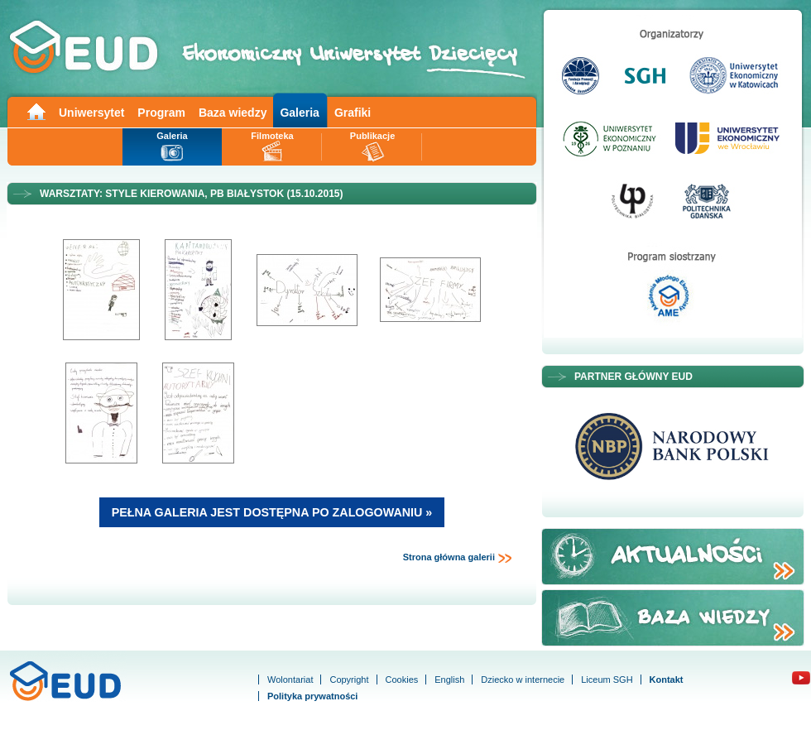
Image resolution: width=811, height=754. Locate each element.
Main (35, 110)
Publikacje (372, 136)
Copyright (348, 679)
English (449, 679)
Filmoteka (272, 136)
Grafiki (352, 112)
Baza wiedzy (232, 112)
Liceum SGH (606, 679)
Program (161, 112)
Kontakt (667, 679)
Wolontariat (290, 679)
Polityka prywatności (312, 696)
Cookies (402, 679)
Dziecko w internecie (522, 679)
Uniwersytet (91, 112)
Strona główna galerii (457, 558)
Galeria (299, 112)
